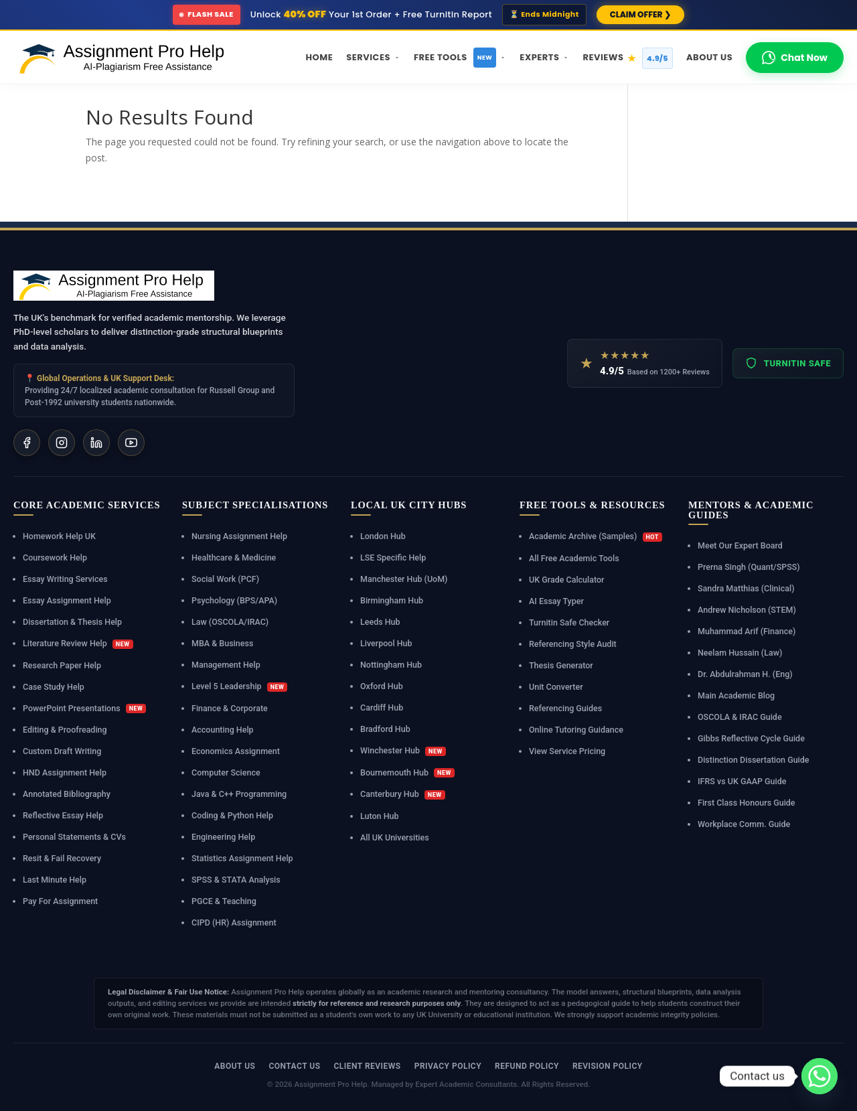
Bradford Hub (385, 729)
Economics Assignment (235, 751)
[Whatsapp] (819, 1076)
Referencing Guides (565, 708)
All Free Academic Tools (574, 558)
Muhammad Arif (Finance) (746, 631)
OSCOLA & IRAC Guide (740, 717)
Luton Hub (379, 816)
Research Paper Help (62, 665)
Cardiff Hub (381, 707)
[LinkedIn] (96, 442)
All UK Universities (394, 837)
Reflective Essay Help (63, 815)
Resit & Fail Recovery (62, 858)
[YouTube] (131, 442)
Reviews (627, 58)
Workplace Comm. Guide (744, 824)
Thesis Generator (561, 665)
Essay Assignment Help (67, 600)
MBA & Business (222, 643)
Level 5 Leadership (239, 686)
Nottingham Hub (391, 665)
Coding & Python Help (232, 815)
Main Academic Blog (736, 695)
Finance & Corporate (229, 708)
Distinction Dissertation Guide (753, 760)
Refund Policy (527, 1066)
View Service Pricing (567, 751)
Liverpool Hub (386, 643)
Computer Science (225, 772)
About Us (709, 57)
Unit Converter (556, 687)
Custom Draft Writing (62, 751)
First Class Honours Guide (746, 803)
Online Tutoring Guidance (576, 730)
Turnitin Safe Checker (569, 622)
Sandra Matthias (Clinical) (746, 588)
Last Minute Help (54, 880)
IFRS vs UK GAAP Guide (742, 781)
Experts (544, 57)
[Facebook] (26, 442)
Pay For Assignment (60, 901)
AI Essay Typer (556, 601)
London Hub (383, 536)
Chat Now (795, 57)
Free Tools (460, 58)
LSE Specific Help (393, 557)
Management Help (225, 665)
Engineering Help (223, 837)
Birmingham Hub (391, 600)
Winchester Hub (403, 750)
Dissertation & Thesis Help (72, 622)
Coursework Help (55, 557)
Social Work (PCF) (225, 579)
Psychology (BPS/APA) (234, 600)
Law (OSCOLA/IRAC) (229, 622)
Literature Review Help (78, 643)
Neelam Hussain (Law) (740, 653)
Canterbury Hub (402, 794)
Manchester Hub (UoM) (403, 579)
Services (373, 57)
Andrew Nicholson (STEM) (747, 610)
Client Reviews (366, 1066)
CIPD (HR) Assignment (234, 922)
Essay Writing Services (65, 579)
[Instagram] (61, 442)
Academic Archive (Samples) (595, 536)
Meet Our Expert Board (740, 545)
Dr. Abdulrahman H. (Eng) (745, 674)
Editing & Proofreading (65, 730)
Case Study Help (53, 687)
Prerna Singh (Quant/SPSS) (749, 567)
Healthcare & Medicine (233, 557)
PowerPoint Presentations (84, 708)
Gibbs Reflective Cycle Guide (751, 738)
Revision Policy (607, 1066)
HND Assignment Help (64, 772)
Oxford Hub (381, 686)
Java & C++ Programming (239, 794)
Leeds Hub (380, 622)
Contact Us (294, 1066)
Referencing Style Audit (573, 644)
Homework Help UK (59, 536)
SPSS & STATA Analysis (236, 880)
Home (319, 57)
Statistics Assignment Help (242, 858)
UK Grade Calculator (567, 580)
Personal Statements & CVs (74, 837)
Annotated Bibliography (66, 794)
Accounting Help (222, 730)
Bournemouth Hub (407, 772)
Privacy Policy (447, 1066)
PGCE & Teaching (223, 901)
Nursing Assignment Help (239, 536)
